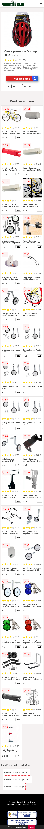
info (18, 138)
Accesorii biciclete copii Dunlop (17, 779)
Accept (31, 827)
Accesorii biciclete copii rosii (16, 772)
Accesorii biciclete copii (14, 786)
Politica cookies (29, 804)
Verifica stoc (26, 78)
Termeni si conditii (17, 802)
